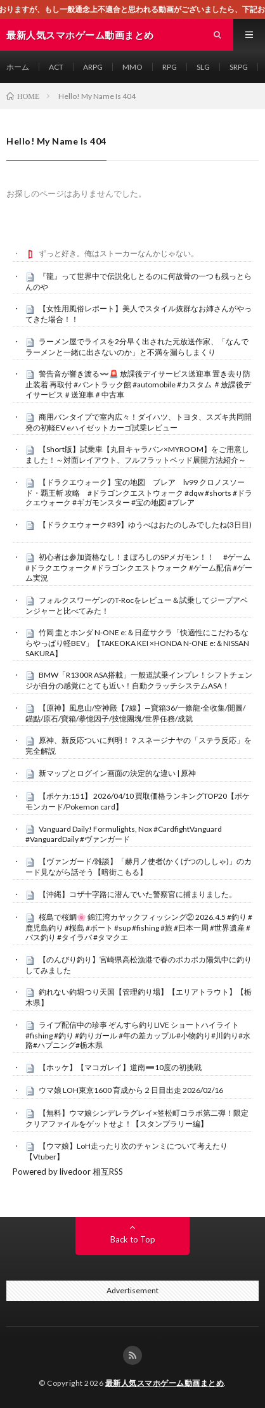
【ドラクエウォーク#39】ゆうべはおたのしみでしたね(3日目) (145, 524)
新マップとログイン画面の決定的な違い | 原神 (117, 773)
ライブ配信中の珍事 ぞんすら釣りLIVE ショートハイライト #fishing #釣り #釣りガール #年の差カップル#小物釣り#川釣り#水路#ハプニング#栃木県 (137, 1035)
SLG (203, 67)
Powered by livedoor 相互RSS (68, 1171)
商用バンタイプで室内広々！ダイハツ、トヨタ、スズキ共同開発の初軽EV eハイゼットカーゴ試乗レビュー (138, 422)
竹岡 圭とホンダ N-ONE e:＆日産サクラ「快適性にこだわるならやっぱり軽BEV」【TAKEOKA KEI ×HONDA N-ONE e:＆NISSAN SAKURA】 (137, 643)
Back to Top (132, 1239)
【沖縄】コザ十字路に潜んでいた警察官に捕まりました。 (137, 894)
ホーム (17, 67)
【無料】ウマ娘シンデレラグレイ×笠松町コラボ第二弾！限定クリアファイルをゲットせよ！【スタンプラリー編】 (137, 1118)
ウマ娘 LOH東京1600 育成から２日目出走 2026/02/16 (131, 1090)
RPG (169, 67)
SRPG (238, 67)
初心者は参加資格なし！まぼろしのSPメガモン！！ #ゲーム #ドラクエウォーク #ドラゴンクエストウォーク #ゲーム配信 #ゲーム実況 (138, 567)
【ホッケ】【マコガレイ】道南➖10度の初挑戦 (120, 1067)
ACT (56, 67)
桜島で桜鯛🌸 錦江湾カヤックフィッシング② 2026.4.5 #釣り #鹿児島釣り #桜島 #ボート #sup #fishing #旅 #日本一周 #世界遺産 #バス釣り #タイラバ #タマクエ (138, 927)
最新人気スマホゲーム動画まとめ (164, 1383)
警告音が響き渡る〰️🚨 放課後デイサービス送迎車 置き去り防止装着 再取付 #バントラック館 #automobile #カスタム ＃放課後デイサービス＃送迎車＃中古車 (138, 384)
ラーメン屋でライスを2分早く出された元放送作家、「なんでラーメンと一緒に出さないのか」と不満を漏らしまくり (137, 347)
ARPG (93, 67)
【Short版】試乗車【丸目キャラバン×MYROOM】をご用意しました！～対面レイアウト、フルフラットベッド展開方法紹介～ (137, 454)
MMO (132, 67)
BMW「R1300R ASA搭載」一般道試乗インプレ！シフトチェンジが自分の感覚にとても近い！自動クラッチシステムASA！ (138, 680)
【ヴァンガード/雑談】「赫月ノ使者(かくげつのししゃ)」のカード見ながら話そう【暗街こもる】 (138, 866)
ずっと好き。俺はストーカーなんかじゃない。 (118, 253)
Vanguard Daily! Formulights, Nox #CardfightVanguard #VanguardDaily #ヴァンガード (123, 834)
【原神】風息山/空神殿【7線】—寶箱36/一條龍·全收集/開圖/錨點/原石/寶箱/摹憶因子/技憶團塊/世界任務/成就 (135, 713)
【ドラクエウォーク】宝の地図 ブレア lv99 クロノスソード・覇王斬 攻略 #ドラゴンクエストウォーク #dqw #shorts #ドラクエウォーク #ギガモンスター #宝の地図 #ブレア (138, 492)
